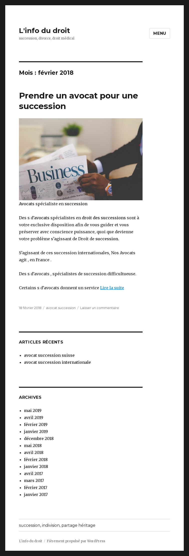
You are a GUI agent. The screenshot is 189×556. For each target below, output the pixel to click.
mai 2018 (33, 445)
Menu (159, 33)
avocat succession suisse (49, 355)
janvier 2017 (36, 494)
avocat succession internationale (57, 362)
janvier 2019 (36, 431)
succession (76, 203)
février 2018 (36, 459)
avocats (41, 217)
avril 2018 (33, 452)
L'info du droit (44, 30)
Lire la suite (112, 287)
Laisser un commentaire (99, 308)
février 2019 (35, 424)
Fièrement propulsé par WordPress (76, 541)
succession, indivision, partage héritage (57, 525)
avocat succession (61, 308)
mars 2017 (34, 480)
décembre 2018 (39, 438)
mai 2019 (32, 410)
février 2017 (35, 487)
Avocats (26, 203)
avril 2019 (33, 417)
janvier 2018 (36, 466)
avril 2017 (33, 473)
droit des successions (104, 217)
